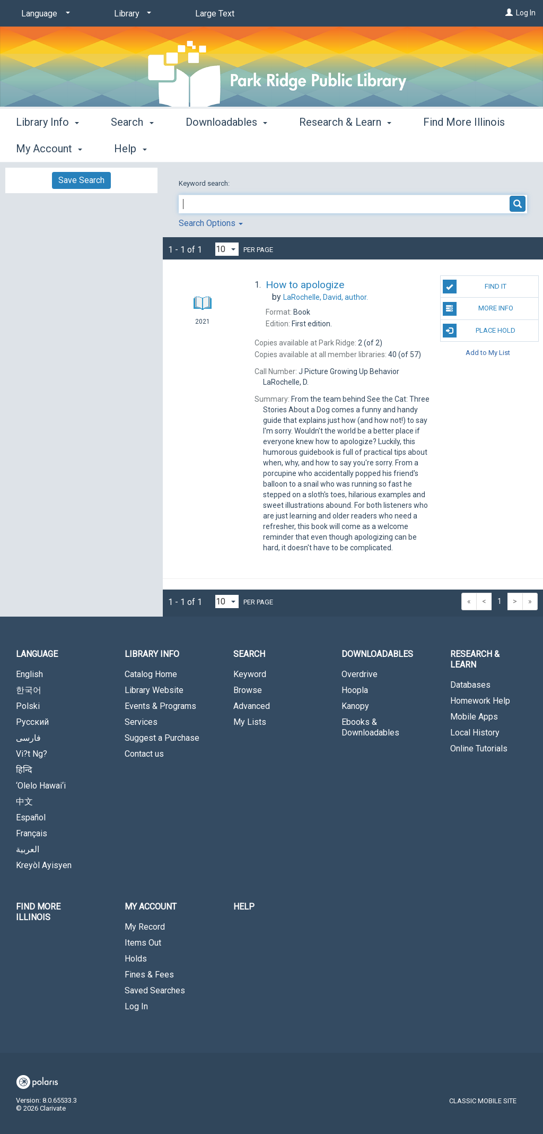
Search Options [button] (211, 223)
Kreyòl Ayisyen (44, 865)
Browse (247, 690)
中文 (24, 802)
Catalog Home (151, 674)
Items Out (143, 943)
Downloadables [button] (226, 147)
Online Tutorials (478, 748)
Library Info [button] (47, 147)
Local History (475, 733)
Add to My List (488, 353)
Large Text (214, 13)
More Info (478, 309)
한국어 (28, 690)
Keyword (249, 674)
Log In (526, 12)
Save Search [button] (81, 180)
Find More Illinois (38, 912)
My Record (145, 927)
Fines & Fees (149, 974)
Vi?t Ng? (31, 754)
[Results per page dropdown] (227, 249)
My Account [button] (151, 907)
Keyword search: (205, 183)
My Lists (249, 722)
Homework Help (480, 701)
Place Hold (479, 330)
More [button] (444, 148)
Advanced (251, 706)
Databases (470, 685)
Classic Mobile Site (482, 1101)
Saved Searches (155, 990)
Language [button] (37, 654)
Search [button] (132, 147)
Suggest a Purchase (162, 738)
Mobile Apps (474, 717)
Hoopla (354, 690)
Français (31, 833)
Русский (32, 722)
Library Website (154, 690)
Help (244, 907)
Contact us (144, 754)
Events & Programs (160, 706)
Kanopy (355, 706)
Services (141, 722)
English (29, 674)
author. (325, 297)
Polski (28, 706)
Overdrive (359, 674)
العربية (27, 849)
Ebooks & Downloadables (370, 727)
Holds (136, 959)
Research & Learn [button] (345, 147)
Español (31, 817)
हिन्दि (24, 770)
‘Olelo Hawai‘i (41, 786)
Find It (474, 286)
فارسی (28, 738)
